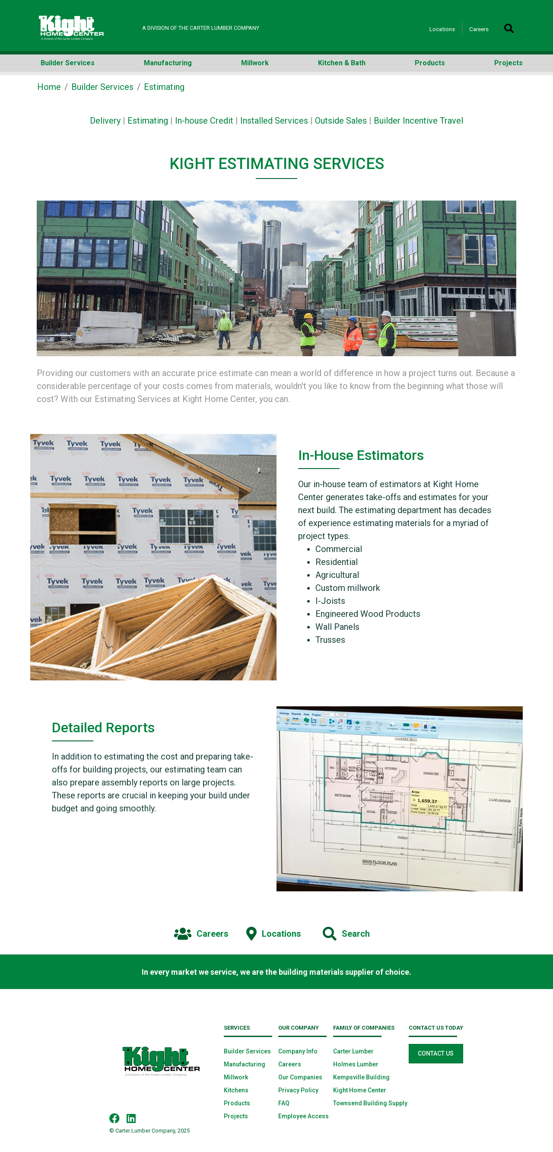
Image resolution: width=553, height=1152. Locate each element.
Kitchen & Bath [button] (341, 63)
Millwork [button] (255, 63)
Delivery (105, 120)
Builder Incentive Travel (418, 120)
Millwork (236, 1077)
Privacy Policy (298, 1090)
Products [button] (430, 63)
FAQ (283, 1103)
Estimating (147, 120)
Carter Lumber (353, 1051)
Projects (236, 1116)
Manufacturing (244, 1064)
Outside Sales (341, 120)
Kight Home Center (359, 1090)
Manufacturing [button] (168, 63)
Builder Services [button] (68, 63)
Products (237, 1103)
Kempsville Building (361, 1077)
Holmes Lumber (355, 1064)
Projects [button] (508, 63)
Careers (479, 29)
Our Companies (300, 1077)
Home (49, 87)
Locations (442, 29)
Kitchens (236, 1090)
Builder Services (102, 87)
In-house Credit (204, 120)
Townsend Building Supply (370, 1103)
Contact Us (436, 1053)
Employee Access (303, 1116)
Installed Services (274, 120)
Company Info (298, 1051)
